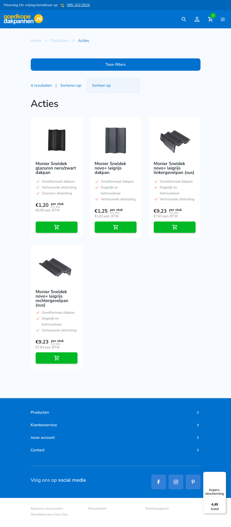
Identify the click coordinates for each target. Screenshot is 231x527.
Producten (60, 40)
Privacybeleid (97, 508)
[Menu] (223, 475)
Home (36, 40)
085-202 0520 (78, 5)
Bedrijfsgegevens (157, 508)
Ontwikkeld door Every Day (49, 514)
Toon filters (115, 64)
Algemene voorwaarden (47, 508)
